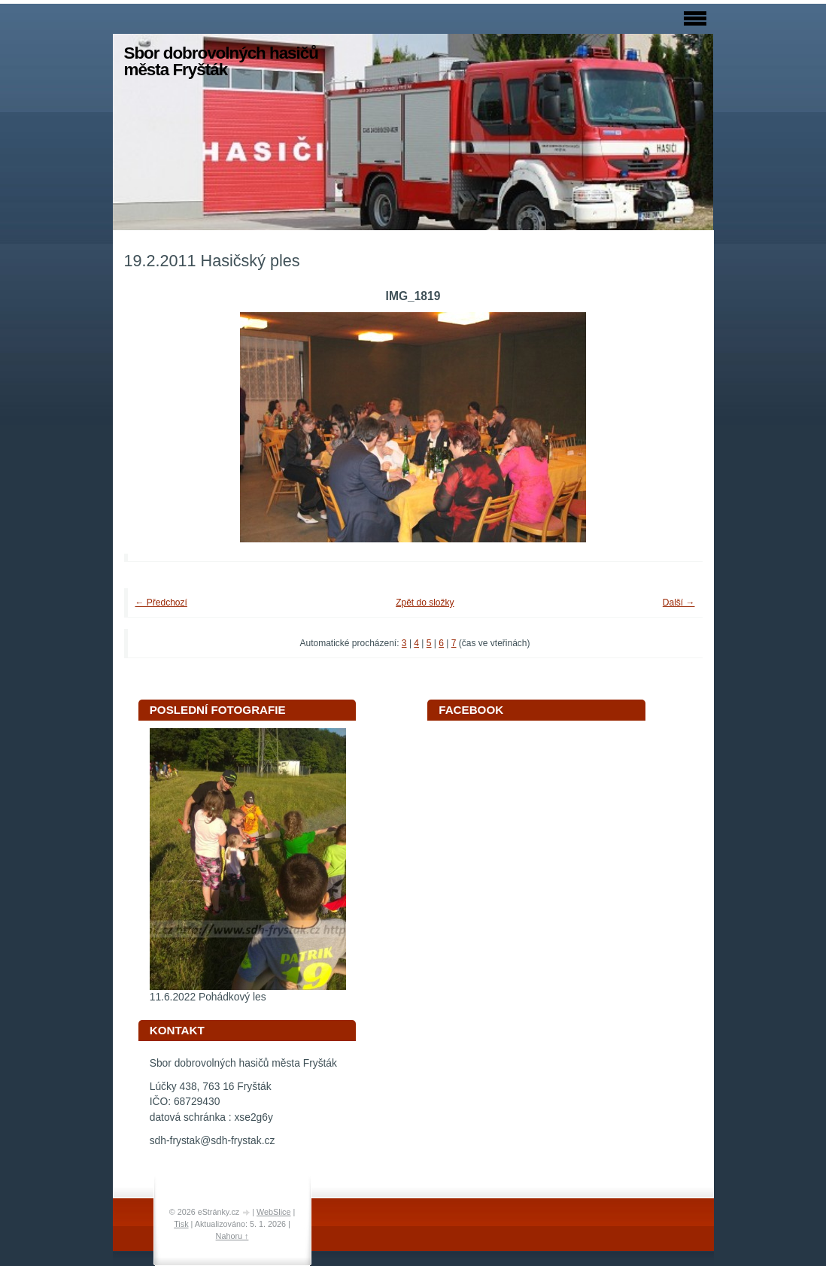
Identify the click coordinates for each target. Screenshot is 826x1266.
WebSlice (273, 1211)
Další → (679, 602)
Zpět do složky (425, 602)
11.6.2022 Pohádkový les (208, 997)
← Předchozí (161, 602)
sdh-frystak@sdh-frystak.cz (212, 1140)
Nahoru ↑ (232, 1235)
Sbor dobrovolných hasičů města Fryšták (221, 61)
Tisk (181, 1223)
